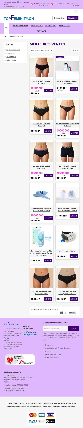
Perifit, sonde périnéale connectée (67, 82)
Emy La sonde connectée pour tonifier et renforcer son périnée (41, 253)
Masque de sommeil (67, 251)
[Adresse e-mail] (55, 328)
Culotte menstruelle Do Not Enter (41, 167)
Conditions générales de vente (58, 348)
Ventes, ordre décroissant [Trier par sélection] (40, 51)
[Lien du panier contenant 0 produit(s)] (72, 18)
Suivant (73, 313)
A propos (49, 351)
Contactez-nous (52, 357)
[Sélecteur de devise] (76, 11)
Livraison (49, 345)
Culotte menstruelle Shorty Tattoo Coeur (67, 293)
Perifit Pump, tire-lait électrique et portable (67, 210)
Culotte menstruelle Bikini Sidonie (67, 125)
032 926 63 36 (22, 385)
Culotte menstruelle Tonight (41, 125)
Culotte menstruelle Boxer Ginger (67, 167)
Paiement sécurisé (53, 354)
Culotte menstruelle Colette (41, 82)
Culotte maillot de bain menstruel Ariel (41, 293)
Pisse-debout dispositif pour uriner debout (41, 210)
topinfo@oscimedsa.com (14, 390)
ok (74, 328)
